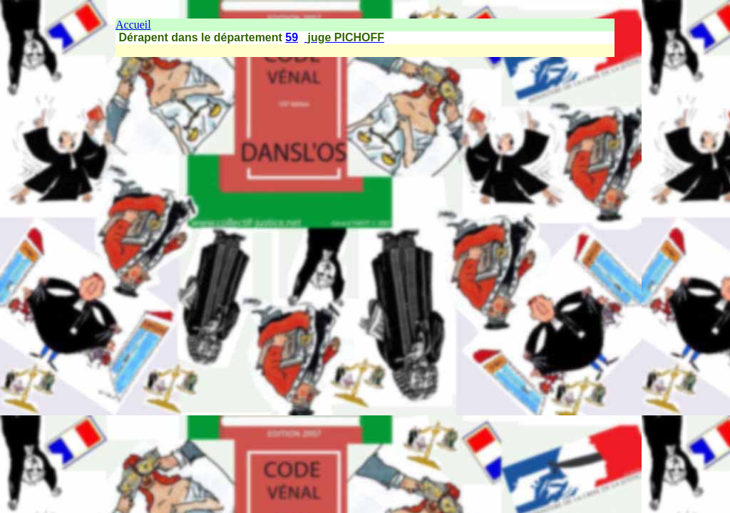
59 (291, 37)
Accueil (133, 25)
